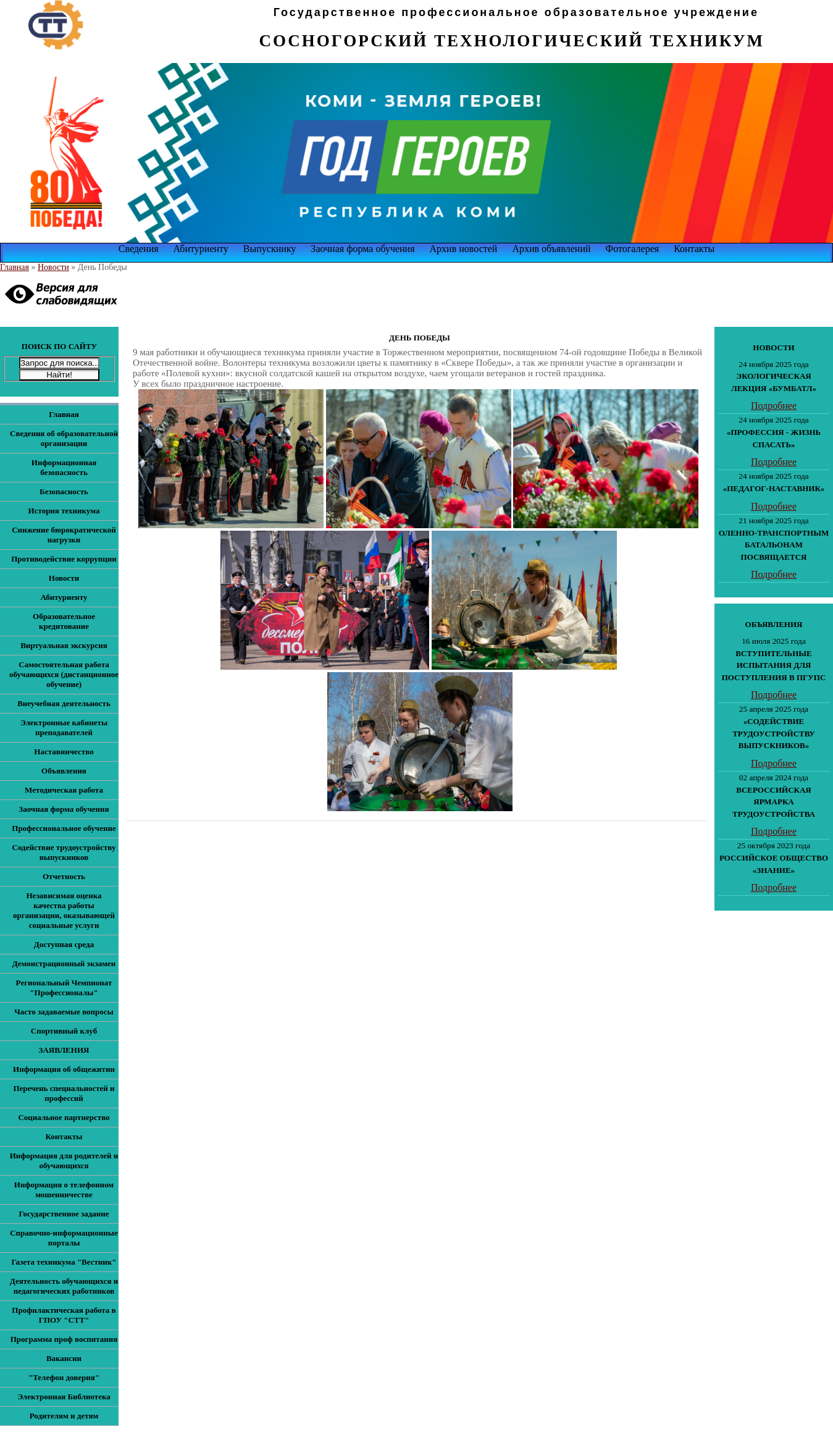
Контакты (694, 248)
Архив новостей (464, 248)
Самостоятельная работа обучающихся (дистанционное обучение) (64, 674)
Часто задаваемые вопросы (63, 1011)
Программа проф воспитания (64, 1339)
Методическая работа (64, 789)
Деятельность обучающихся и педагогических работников (64, 1286)
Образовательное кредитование (64, 621)
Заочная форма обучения (362, 248)
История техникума (64, 510)
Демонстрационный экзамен (64, 963)
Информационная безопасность (63, 467)
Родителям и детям (64, 1415)
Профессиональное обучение (63, 828)
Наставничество (63, 751)
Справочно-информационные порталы (64, 1237)
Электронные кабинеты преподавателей (63, 727)
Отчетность (64, 876)
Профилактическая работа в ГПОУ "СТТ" (63, 1315)
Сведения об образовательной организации (64, 438)
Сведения (139, 248)
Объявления (63, 770)
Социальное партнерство (63, 1117)
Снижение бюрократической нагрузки (64, 534)
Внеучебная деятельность (64, 703)
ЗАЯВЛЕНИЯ (64, 1050)
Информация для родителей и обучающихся (64, 1160)
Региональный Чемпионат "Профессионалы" (64, 987)
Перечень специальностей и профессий (63, 1093)
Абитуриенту (201, 248)
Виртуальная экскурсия (63, 645)
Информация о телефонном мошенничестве (64, 1189)
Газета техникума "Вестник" (63, 1261)
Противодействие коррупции (64, 558)
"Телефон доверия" (63, 1377)
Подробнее (774, 405)
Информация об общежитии (64, 1069)
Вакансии (64, 1358)
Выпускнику (269, 248)
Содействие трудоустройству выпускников (64, 852)
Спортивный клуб (64, 1030)
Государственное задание (64, 1213)
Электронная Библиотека (64, 1396)
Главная (14, 267)
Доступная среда (64, 944)
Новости (53, 267)
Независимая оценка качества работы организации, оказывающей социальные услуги (64, 910)
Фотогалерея (632, 248)
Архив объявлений (551, 248)
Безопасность (64, 491)
